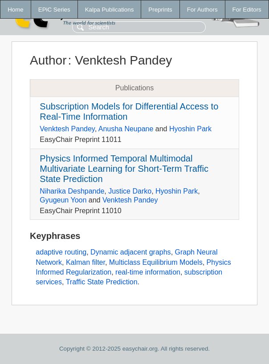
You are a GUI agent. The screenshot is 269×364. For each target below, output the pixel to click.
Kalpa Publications (109, 9)
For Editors (246, 9)
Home (16, 9)
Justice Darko (129, 191)
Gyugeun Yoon (63, 200)
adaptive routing (61, 252)
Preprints (160, 9)
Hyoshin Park (190, 129)
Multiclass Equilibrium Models (156, 262)
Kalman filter (85, 262)
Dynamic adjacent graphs (130, 252)
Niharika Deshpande (72, 191)
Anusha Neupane (126, 129)
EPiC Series (54, 9)
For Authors (202, 9)
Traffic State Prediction (102, 282)
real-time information (147, 272)
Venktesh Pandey (67, 129)
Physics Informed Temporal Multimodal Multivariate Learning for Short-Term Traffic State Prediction (124, 169)
